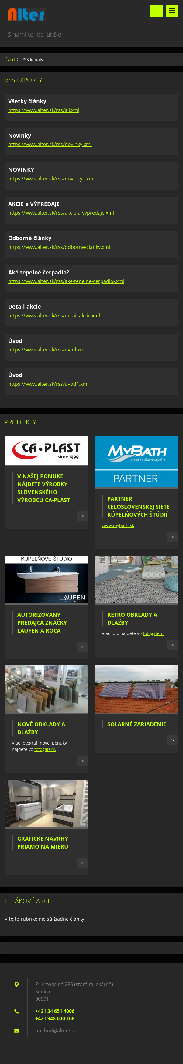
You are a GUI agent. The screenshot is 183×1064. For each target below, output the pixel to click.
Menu (172, 11)
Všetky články (27, 101)
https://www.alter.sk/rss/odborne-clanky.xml (59, 247)
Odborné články (29, 238)
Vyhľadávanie (156, 11)
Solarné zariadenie (136, 724)
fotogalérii (153, 633)
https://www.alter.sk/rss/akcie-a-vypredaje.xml (61, 212)
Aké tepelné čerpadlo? (38, 272)
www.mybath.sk (118, 525)
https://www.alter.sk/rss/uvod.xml (47, 349)
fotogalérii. (45, 749)
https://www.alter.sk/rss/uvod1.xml (48, 384)
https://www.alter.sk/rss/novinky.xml (50, 144)
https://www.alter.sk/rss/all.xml (43, 110)
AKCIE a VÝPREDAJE (34, 204)
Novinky (19, 135)
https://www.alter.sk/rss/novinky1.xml (51, 178)
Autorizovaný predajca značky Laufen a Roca (42, 622)
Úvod (10, 59)
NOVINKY (21, 169)
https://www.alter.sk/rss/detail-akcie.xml (54, 315)
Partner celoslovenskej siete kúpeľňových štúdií (138, 506)
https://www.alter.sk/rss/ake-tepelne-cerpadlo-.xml (66, 281)
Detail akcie (24, 306)
